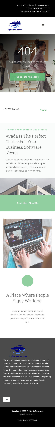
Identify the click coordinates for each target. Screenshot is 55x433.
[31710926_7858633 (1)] (15, 20)
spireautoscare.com (28, 414)
